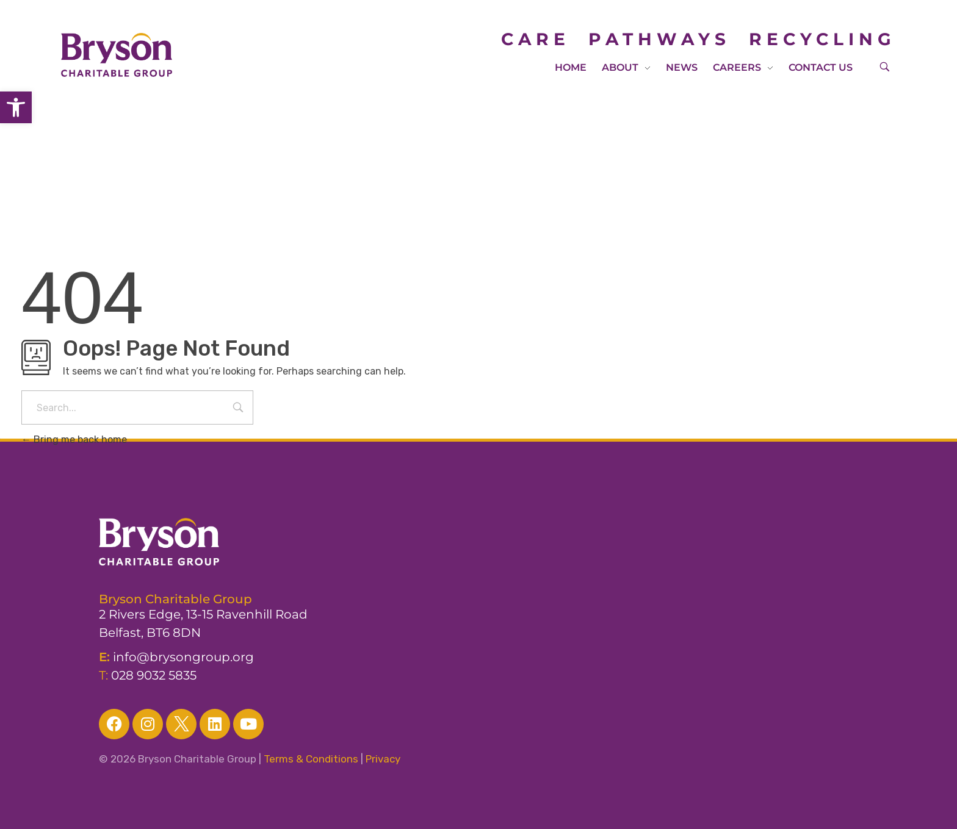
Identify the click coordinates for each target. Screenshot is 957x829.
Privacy (383, 759)
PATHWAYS (659, 39)
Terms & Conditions (311, 759)
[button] (16, 107)
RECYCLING (822, 39)
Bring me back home (74, 439)
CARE (544, 39)
